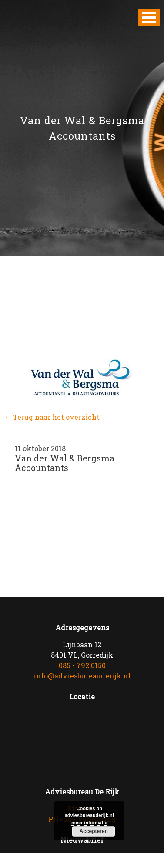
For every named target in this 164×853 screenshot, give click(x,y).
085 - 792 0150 (82, 665)
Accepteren (94, 831)
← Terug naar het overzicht (52, 417)
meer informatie (89, 822)
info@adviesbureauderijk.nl (82, 675)
